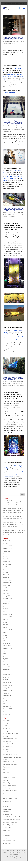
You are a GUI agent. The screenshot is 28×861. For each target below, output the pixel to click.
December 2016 (7, 646)
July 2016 (5, 653)
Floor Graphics (7, 772)
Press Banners (11, 216)
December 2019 (7, 598)
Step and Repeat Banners (10, 825)
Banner (5, 725)
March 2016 (6, 664)
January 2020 (6, 596)
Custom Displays (16, 383)
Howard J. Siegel (8, 41)
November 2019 (7, 601)
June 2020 (5, 588)
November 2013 (7, 690)
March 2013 (6, 703)
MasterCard (6, 780)
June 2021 (5, 569)
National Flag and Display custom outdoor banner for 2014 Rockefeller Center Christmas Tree (13, 378)
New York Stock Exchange (13, 129)
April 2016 (5, 661)
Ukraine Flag (6, 835)
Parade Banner (7, 801)
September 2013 (7, 695)
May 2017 (5, 635)
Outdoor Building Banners (10, 798)
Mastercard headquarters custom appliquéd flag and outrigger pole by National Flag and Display (13, 524)
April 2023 (5, 543)
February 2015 (7, 682)
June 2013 (5, 698)
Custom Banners (7, 214)
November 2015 (7, 674)
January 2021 (6, 577)
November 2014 (7, 685)
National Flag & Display (10, 212)
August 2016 (6, 651)
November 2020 (7, 580)
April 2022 (5, 556)
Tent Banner (6, 833)
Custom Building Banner (9, 744)
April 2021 (5, 572)
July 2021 (5, 567)
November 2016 (7, 648)
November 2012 (7, 709)
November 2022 (7, 548)
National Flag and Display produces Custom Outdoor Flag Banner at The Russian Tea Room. (13, 38)
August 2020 (6, 585)
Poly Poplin (6, 806)
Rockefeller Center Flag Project (11, 819)
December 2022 (7, 546)
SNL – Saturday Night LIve (10, 822)
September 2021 (7, 564)
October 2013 (6, 693)
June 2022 (5, 554)
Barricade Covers (7, 728)
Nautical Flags (6, 788)
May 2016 (5, 659)
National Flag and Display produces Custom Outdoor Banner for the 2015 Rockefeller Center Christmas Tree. (13, 209)
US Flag (5, 838)
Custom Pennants (8, 752)
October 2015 (6, 677)
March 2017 (6, 640)
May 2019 (5, 609)
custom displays (8, 341)
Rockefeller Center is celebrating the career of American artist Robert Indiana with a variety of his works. (13, 503)
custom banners (11, 75)
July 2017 (5, 632)
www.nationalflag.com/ (9, 92)
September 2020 (7, 582)
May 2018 (5, 625)
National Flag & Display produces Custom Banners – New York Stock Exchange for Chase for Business (12, 122)
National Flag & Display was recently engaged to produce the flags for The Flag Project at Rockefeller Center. (13, 511)
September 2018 (7, 617)
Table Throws (6, 830)
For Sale (5, 775)
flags (15, 77)
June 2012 (5, 711)
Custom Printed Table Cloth (10, 754)
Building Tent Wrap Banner (10, 733)
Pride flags (6, 812)
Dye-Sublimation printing (10, 764)
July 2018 (5, 619)
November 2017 (7, 627)
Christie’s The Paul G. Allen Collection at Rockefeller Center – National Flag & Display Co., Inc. (14, 532)
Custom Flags (6, 749)
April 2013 (5, 701)
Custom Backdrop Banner (10, 739)
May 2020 (5, 590)
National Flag (6, 783)
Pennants (5, 804)
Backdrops (6, 723)
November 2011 (7, 714)
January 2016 (6, 669)
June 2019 (5, 606)
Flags (4, 769)
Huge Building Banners (9, 777)
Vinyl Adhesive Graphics (9, 840)
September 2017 (7, 630)
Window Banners (7, 843)
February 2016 (7, 667)
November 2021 (7, 561)
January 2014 (6, 688)
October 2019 (6, 603)
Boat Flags (5, 731)
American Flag (7, 720)
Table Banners (7, 827)
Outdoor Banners (11, 43)
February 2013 (7, 706)
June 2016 (5, 656)
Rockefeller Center (8, 814)
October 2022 (6, 551)
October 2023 (6, 540)
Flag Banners (10, 127)
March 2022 (6, 559)
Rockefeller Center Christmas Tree (12, 817)
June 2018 (5, 622)
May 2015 (5, 680)
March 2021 (6, 575)
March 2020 (6, 593)
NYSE (22, 129)
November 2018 (7, 614)
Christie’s (5, 736)
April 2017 (5, 638)
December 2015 (7, 672)
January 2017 (6, 643)
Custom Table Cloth (8, 762)
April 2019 (5, 611)
